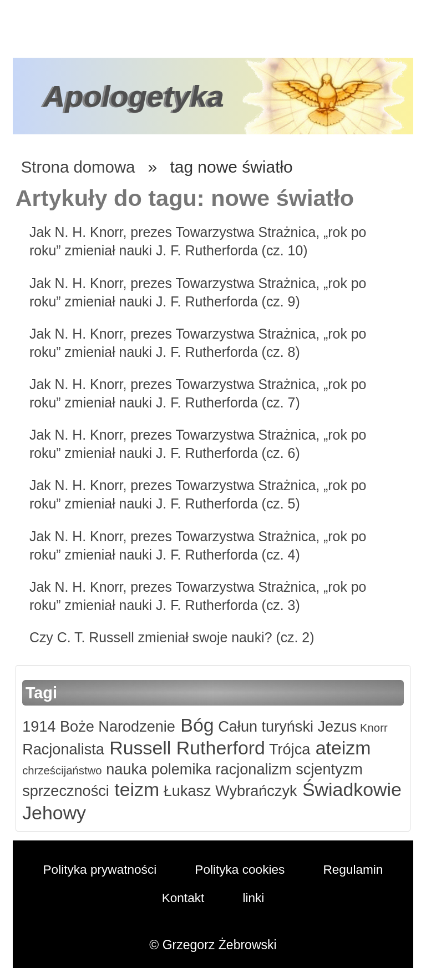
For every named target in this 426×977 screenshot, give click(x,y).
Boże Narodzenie (118, 726)
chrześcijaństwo (62, 770)
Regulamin (355, 869)
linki (254, 897)
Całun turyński (268, 726)
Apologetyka (135, 96)
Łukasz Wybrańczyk (232, 790)
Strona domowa (79, 167)
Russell (140, 747)
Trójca (293, 749)
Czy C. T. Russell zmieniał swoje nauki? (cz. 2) (174, 637)
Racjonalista (63, 749)
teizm (136, 789)
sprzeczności (66, 790)
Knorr (378, 727)
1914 (39, 726)
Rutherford (222, 747)
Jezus (341, 726)
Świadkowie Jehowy (108, 812)
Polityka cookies (240, 869)
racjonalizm (256, 769)
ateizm (346, 747)
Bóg (197, 725)
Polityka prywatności (98, 869)
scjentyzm (333, 769)
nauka (126, 769)
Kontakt (183, 897)
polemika (182, 769)
